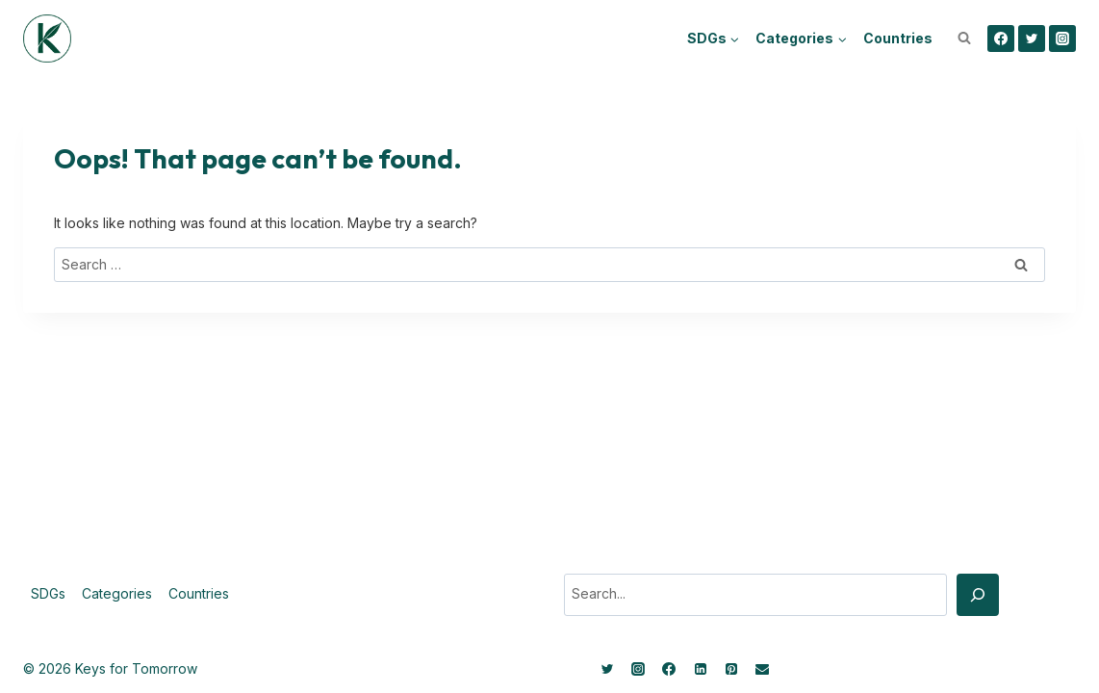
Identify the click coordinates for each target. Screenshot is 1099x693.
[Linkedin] (700, 668)
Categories (117, 593)
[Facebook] (1000, 38)
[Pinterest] (731, 668)
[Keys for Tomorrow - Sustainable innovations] (47, 38)
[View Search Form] (964, 38)
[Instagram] (1062, 38)
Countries (898, 38)
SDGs (48, 593)
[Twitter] (1031, 38)
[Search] (978, 595)
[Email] (762, 668)
